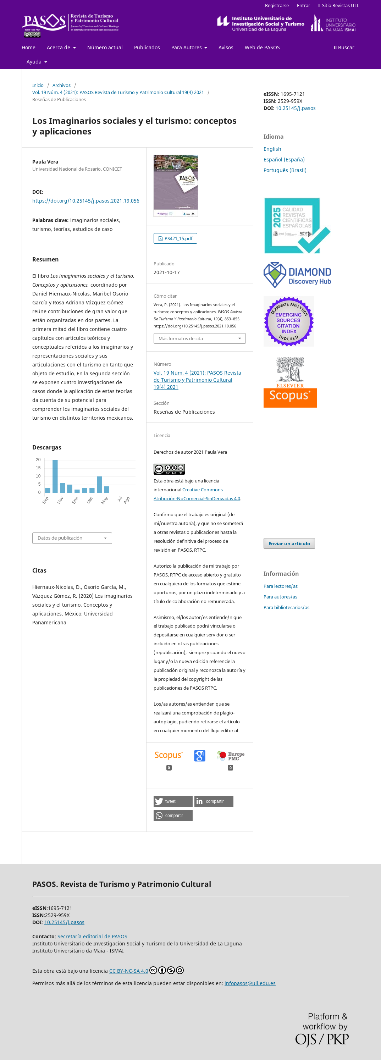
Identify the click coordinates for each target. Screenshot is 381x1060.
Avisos (226, 47)
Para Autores (187, 47)
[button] (173, 801)
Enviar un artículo (289, 543)
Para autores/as (280, 597)
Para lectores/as (281, 586)
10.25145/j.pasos (296, 108)
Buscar (344, 47)
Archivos (62, 85)
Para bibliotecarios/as (286, 607)
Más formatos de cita (181, 338)
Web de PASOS (262, 47)
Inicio (38, 85)
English (272, 148)
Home (28, 47)
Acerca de (59, 47)
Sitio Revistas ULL (338, 5)
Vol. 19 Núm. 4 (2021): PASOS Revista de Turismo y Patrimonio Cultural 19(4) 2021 (118, 92)
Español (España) (284, 159)
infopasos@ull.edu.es (250, 983)
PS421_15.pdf (178, 238)
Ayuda (35, 61)
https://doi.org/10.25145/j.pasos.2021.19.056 (85, 200)
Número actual (105, 47)
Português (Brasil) (285, 170)
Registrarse (277, 5)
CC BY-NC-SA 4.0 (146, 970)
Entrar (303, 5)
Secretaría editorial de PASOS (92, 936)
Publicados (147, 47)
